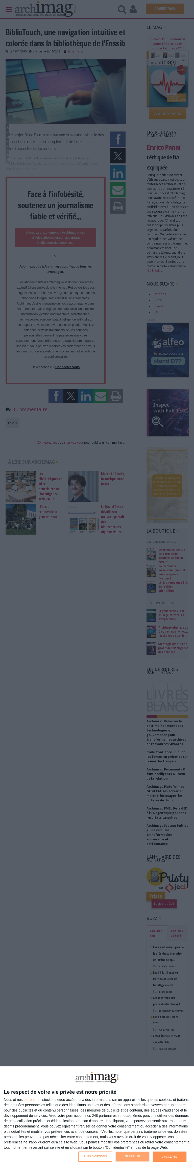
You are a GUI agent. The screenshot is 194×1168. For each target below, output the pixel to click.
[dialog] (97, 1117)
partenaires (32, 1099)
